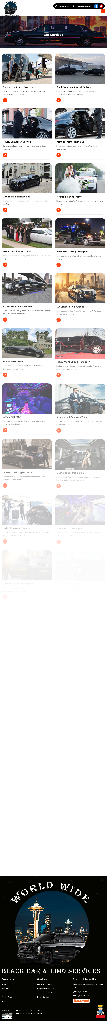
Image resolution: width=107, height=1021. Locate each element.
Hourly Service (43, 997)
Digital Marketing (36, 1013)
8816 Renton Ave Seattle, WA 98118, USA (88, 986)
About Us (5, 988)
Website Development (10, 1013)
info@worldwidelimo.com (84, 995)
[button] (103, 11)
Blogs (4, 1001)
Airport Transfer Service (47, 993)
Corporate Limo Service (46, 988)
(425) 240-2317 (80, 991)
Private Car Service (45, 984)
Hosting (22, 1013)
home (4, 984)
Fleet (4, 993)
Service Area (7, 997)
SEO (27, 1013)
